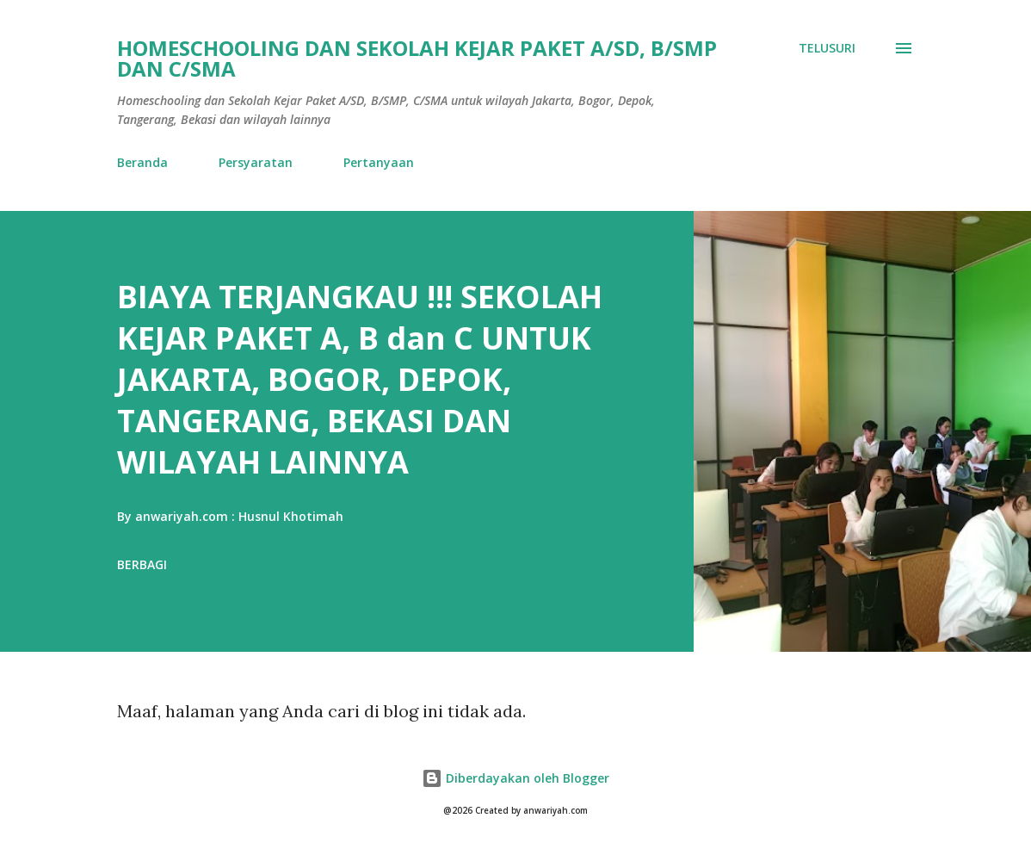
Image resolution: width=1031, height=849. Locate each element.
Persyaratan (256, 162)
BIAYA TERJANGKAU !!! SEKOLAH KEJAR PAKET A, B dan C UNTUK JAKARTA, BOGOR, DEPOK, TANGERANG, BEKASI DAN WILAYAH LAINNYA (359, 379)
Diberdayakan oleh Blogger (515, 778)
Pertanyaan (378, 162)
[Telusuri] (827, 48)
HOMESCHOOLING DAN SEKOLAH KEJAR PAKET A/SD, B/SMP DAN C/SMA (417, 58)
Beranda (142, 162)
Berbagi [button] (142, 564)
